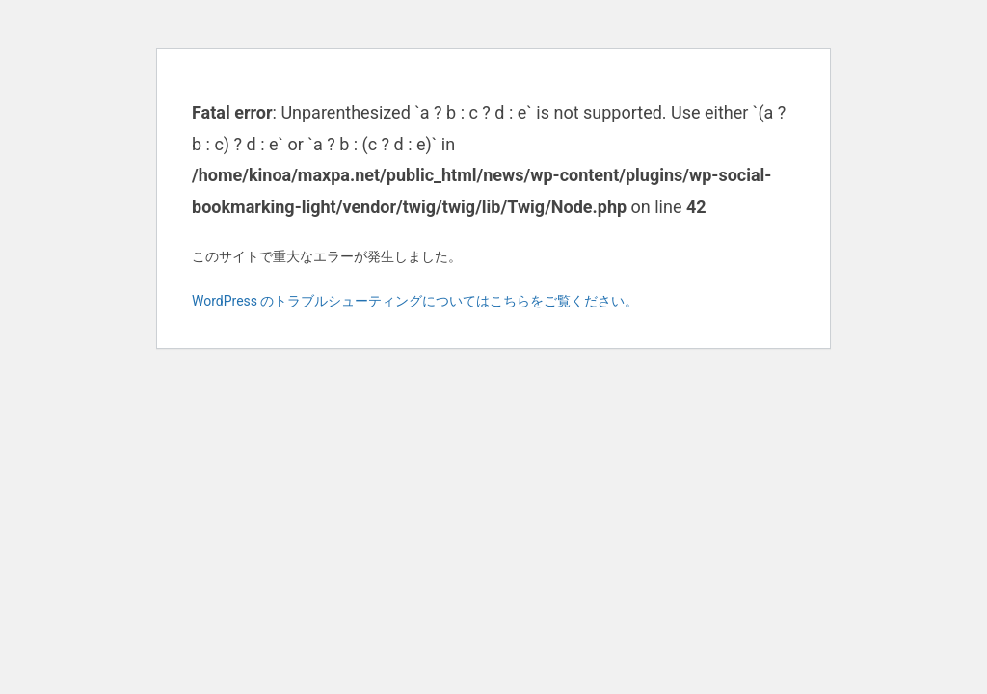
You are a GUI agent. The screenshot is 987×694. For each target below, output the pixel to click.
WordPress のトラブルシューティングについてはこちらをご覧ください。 (415, 300)
